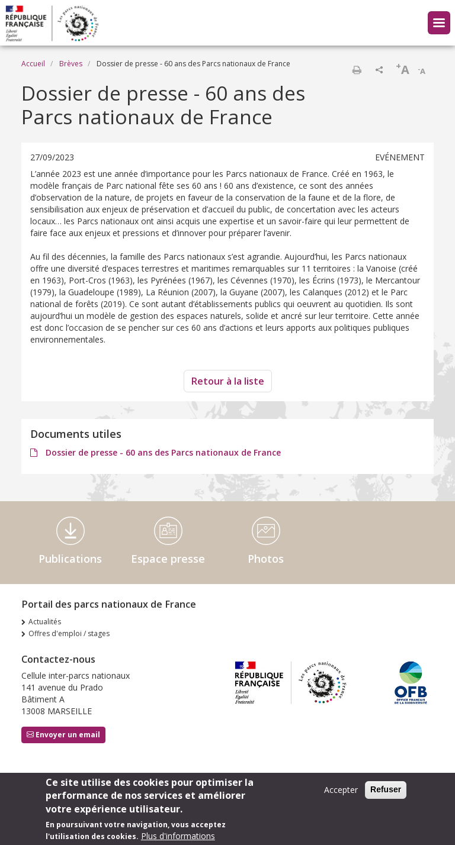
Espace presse (168, 558)
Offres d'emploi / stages (69, 633)
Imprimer (357, 70)
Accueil (33, 64)
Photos (266, 558)
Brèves (70, 64)
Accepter (341, 793)
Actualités (44, 622)
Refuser (385, 793)
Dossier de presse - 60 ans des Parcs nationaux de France (162, 452)
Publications (70, 558)
